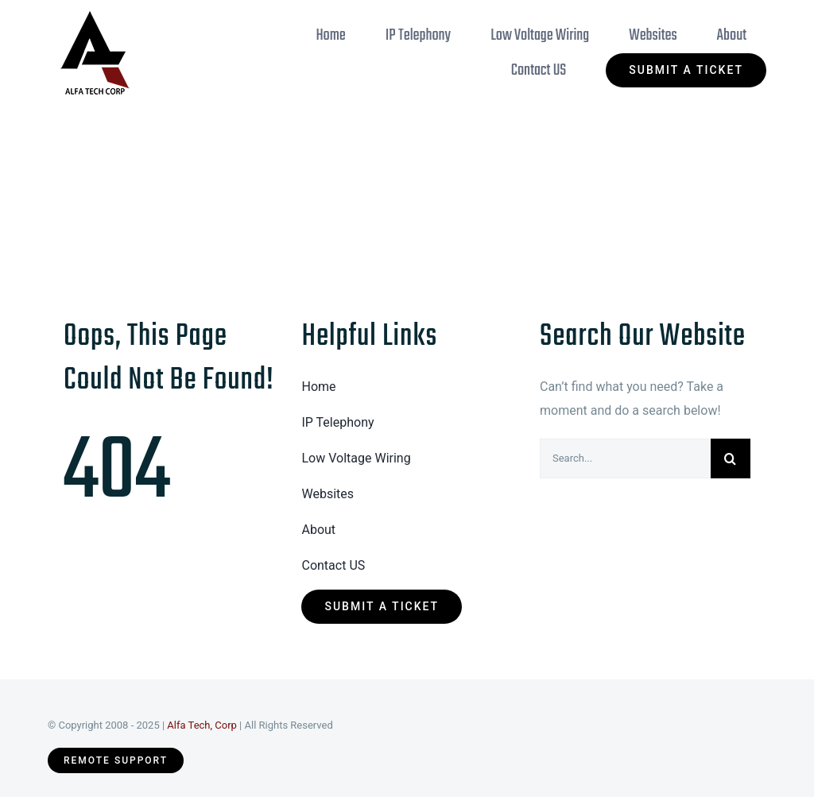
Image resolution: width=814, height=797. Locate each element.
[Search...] (625, 458)
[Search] (730, 458)
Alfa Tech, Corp (202, 725)
